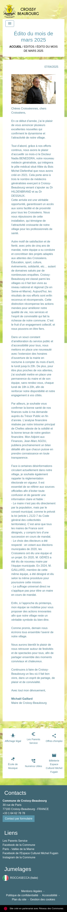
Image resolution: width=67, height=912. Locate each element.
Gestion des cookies (42, 899)
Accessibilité (49, 895)
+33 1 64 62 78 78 (14, 813)
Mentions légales (31, 891)
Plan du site (19, 899)
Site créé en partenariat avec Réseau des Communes (33, 908)
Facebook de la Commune (19, 844)
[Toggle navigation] (9, 23)
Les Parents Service (15, 840)
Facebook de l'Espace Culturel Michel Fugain (30, 853)
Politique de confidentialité (22, 895)
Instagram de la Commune (19, 857)
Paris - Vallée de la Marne (18, 849)
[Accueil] (21, 9)
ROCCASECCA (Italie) (20, 878)
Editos (29, 46)
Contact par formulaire (18, 818)
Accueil (15, 46)
